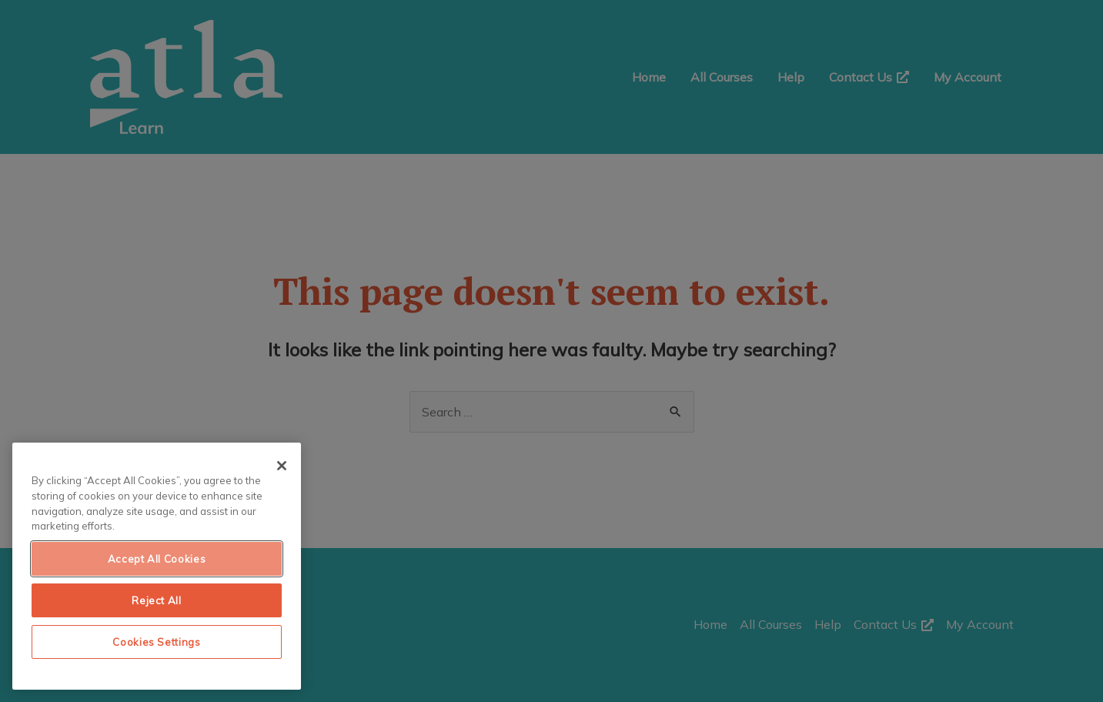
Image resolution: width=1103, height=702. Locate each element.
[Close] (282, 466)
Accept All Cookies (157, 559)
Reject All (157, 600)
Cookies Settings (156, 642)
